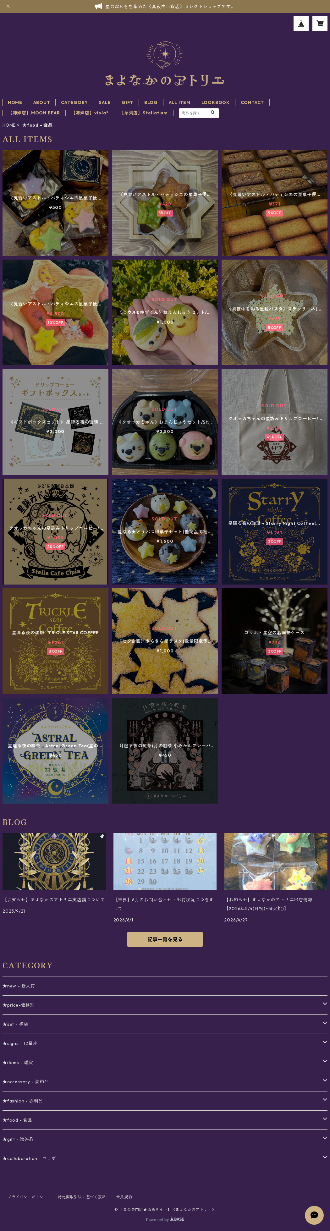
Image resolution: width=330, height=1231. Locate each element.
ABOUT (41, 102)
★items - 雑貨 (18, 1062)
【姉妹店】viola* (90, 113)
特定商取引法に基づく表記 (82, 1197)
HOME (15, 102)
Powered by (165, 1219)
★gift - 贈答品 (18, 1139)
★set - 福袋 (15, 1024)
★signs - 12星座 (20, 1043)
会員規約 (124, 1197)
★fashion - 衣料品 (23, 1101)
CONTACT (252, 102)
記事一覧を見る (165, 939)
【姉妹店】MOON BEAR (34, 113)
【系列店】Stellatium (143, 113)
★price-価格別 (19, 1005)
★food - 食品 (17, 1120)
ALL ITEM (179, 102)
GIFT (127, 102)
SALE (105, 102)
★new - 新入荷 (19, 986)
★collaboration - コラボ (29, 1158)
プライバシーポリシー (28, 1197)
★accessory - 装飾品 (26, 1082)
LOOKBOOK (215, 102)
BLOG (151, 102)
